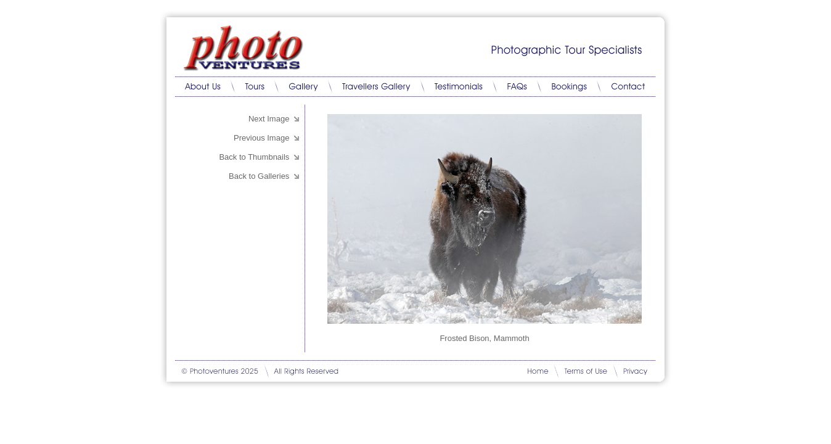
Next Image (270, 118)
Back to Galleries (259, 176)
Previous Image (263, 137)
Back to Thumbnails (254, 157)
